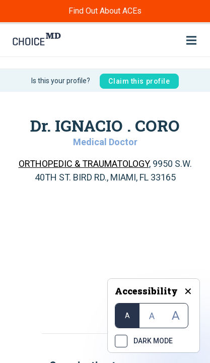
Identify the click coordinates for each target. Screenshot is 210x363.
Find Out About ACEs (105, 11)
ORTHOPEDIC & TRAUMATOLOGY (84, 163)
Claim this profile (139, 81)
